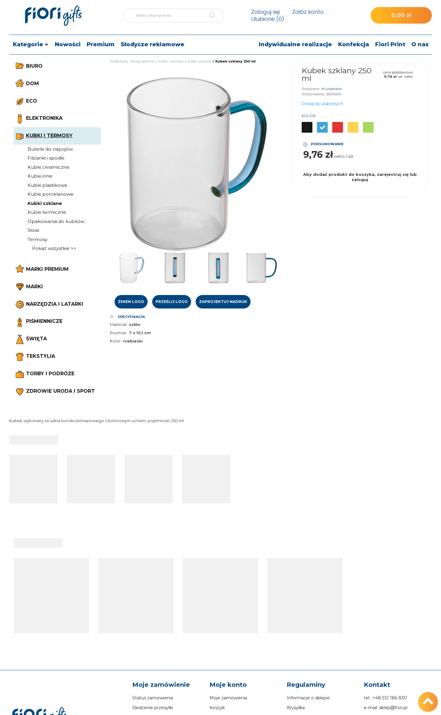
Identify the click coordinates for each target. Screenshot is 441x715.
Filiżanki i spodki (46, 158)
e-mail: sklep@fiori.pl (385, 632)
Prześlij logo (172, 301)
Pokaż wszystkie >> (54, 248)
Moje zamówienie (161, 609)
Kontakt (377, 609)
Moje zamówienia (228, 623)
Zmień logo (131, 301)
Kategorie (28, 44)
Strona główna (142, 61)
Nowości (68, 44)
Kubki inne (40, 176)
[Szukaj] (216, 15)
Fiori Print (390, 44)
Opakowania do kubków (56, 221)
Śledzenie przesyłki (152, 632)
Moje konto (228, 609)
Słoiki (33, 230)
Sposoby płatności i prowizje (317, 642)
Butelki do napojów (50, 149)
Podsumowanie (327, 144)
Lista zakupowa (226, 642)
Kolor (309, 115)
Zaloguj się (265, 11)
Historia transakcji (228, 652)
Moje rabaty (222, 661)
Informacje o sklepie (308, 623)
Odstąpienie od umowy (312, 671)
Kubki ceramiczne (49, 167)
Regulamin (298, 652)
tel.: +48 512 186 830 (385, 623)
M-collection (331, 89)
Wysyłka (296, 632)
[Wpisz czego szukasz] (173, 15)
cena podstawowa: (398, 72)
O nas (420, 44)
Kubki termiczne (47, 212)
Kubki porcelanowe (51, 194)
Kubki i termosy (170, 61)
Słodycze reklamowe (152, 44)
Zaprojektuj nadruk (223, 301)
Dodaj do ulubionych (322, 103)
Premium (101, 44)
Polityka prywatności (309, 661)
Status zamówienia (152, 623)
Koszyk (217, 632)
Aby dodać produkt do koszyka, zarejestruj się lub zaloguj (360, 177)
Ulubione (267, 18)
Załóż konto (308, 11)
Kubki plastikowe (47, 185)
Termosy (37, 239)
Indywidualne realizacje (295, 44)
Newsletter (221, 671)
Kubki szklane (45, 203)
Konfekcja (353, 44)
